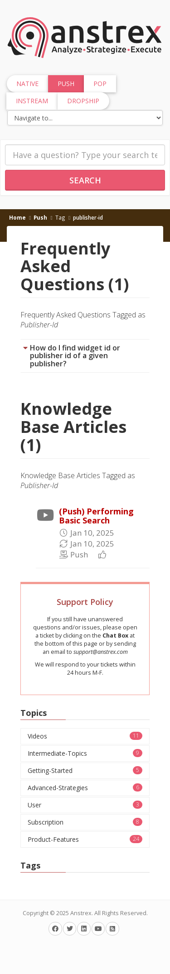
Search (85, 180)
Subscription (85, 822)
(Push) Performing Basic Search (96, 516)
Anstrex (81, 913)
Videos (85, 736)
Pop (100, 83)
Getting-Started (85, 770)
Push (40, 217)
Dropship (83, 100)
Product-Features (85, 839)
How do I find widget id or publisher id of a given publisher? (75, 356)
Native (27, 83)
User (85, 805)
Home (17, 217)
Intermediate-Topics (85, 753)
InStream (32, 100)
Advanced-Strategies (85, 787)
